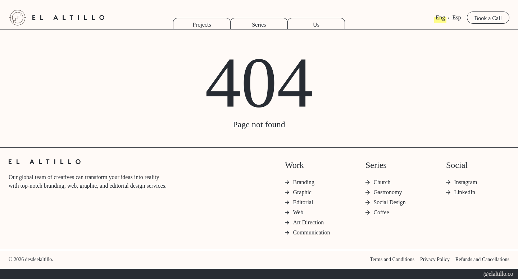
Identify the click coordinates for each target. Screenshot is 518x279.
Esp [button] (457, 17)
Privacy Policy (435, 259)
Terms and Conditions (392, 259)
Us (316, 25)
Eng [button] (440, 17)
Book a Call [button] (488, 18)
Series (259, 25)
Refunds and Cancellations (482, 259)
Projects (201, 25)
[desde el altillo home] (18, 18)
